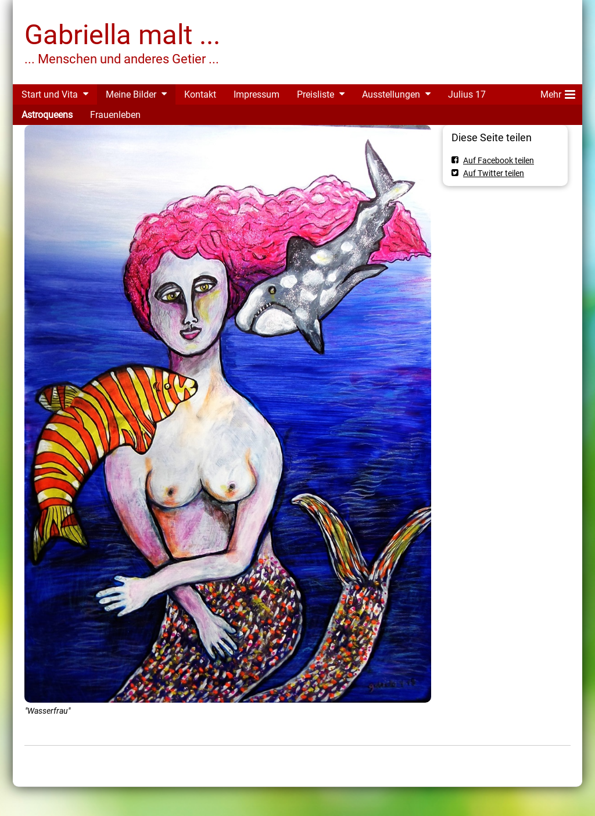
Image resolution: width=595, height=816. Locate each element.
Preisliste (315, 94)
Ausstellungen (391, 94)
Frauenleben (115, 114)
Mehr (557, 92)
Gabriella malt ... (122, 35)
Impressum (256, 94)
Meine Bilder (131, 94)
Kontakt (200, 94)
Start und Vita (49, 94)
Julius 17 (467, 94)
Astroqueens (47, 114)
